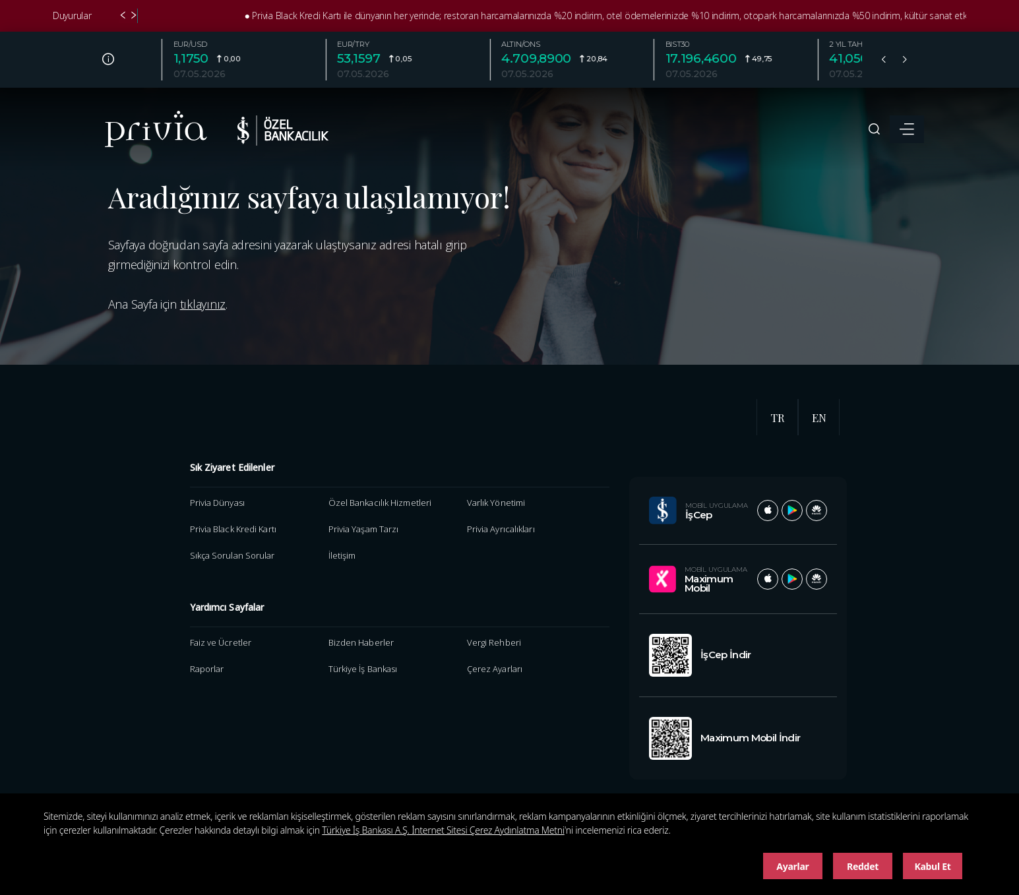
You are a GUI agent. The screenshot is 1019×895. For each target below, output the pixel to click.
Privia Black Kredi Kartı (233, 529)
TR (777, 417)
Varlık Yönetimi (496, 503)
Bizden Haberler (361, 642)
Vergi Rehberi (494, 642)
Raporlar (207, 669)
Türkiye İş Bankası (363, 669)
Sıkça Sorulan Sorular (232, 555)
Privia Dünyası (217, 503)
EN (819, 417)
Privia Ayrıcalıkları (501, 529)
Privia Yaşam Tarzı (363, 529)
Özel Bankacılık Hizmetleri (380, 503)
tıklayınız (203, 304)
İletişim (342, 555)
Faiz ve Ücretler (221, 642)
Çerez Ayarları (494, 669)
